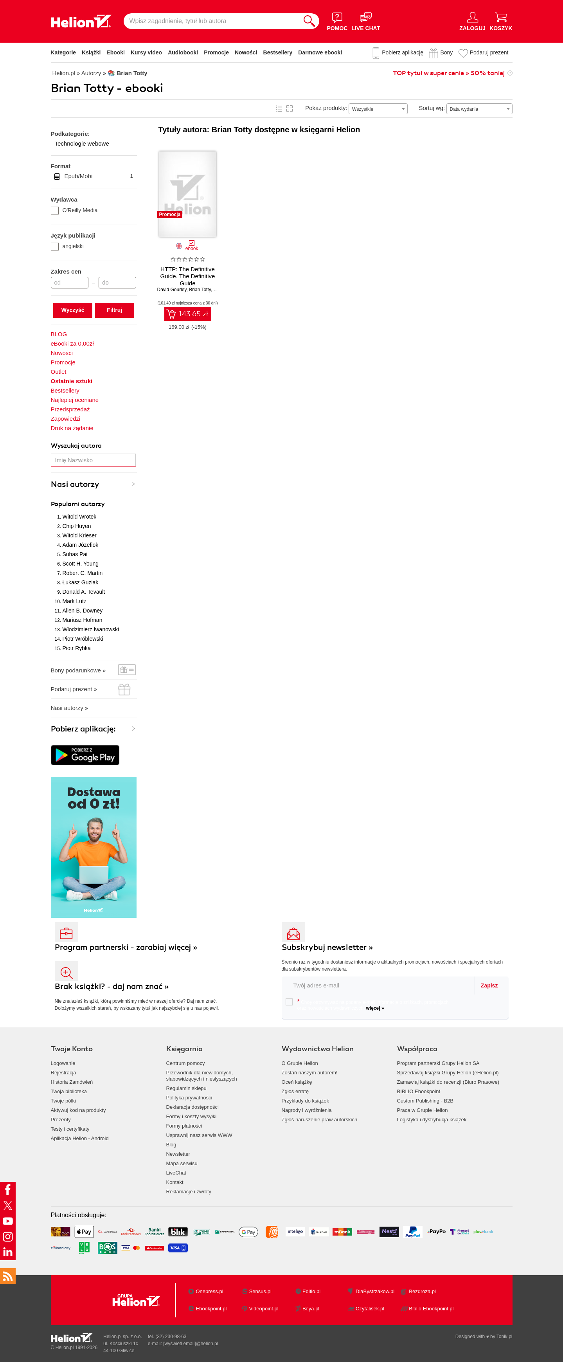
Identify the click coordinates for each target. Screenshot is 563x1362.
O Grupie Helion (300, 1063)
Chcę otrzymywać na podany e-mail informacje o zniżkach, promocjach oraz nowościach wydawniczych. (367, 1004)
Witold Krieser (80, 535)
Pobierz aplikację (402, 52)
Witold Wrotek (80, 516)
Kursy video (146, 52)
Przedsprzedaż (70, 409)
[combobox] (378, 108)
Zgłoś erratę (295, 1091)
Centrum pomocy (185, 1063)
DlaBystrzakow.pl (375, 1291)
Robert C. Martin (83, 573)
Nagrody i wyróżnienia (307, 1110)
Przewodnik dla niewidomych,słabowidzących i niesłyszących (201, 1076)
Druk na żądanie (72, 428)
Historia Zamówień (72, 1082)
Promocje (216, 52)
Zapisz (489, 985)
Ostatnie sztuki (72, 381)
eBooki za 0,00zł (72, 343)
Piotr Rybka (77, 648)
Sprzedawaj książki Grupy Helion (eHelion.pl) (448, 1073)
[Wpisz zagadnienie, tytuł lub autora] (212, 21)
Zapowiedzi (66, 418)
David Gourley (172, 289)
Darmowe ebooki (320, 52)
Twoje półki (63, 1101)
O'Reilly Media (74, 210)
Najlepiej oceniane (75, 399)
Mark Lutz (74, 601)
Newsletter (178, 1154)
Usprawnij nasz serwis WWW (199, 1135)
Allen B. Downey (83, 610)
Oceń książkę (297, 1082)
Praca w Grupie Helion (422, 1110)
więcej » (375, 1008)
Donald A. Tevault (84, 592)
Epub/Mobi (99, 176)
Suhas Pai (75, 554)
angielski (67, 246)
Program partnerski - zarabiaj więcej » (126, 947)
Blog (171, 1145)
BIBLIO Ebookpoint (419, 1091)
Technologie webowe (82, 143)
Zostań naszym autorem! (310, 1073)
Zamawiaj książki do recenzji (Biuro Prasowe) (448, 1082)
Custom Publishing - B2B (425, 1101)
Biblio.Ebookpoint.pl (431, 1309)
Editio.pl (311, 1291)
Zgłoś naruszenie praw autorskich (320, 1119)
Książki (91, 52)
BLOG (59, 334)
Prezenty (61, 1119)
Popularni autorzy (78, 504)
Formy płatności (184, 1126)
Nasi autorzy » (69, 707)
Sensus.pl (260, 1291)
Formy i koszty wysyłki (191, 1116)
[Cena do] (117, 282)
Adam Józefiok (81, 545)
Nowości (246, 52)
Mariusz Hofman (83, 620)
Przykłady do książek (305, 1101)
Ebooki (115, 52)
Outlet (59, 371)
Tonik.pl (504, 1336)
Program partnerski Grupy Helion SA (438, 1063)
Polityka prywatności (189, 1098)
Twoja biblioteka (69, 1091)
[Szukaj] (309, 21)
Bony (446, 52)
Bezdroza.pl (422, 1291)
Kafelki (289, 108)
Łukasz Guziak (81, 582)
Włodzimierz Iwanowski (91, 629)
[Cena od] (69, 282)
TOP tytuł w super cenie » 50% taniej (449, 73)
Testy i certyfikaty (70, 1129)
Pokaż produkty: (326, 107)
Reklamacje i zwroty (189, 1191)
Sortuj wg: (432, 107)
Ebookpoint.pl (211, 1309)
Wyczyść (73, 310)
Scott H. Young (81, 563)
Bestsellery (278, 52)
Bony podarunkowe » (78, 670)
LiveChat (176, 1173)
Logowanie (63, 1063)
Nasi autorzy (75, 484)
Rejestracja (63, 1073)
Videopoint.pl (264, 1309)
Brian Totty (200, 289)
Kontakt (174, 1182)
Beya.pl (310, 1309)
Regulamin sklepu (186, 1088)
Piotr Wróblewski (83, 639)
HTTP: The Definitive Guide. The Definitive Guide (187, 276)
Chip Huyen (77, 526)
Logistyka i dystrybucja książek (432, 1119)
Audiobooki (183, 52)
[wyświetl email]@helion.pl (190, 1343)
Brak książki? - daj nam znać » (112, 986)
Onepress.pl (209, 1291)
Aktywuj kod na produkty (78, 1110)
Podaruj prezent (489, 52)
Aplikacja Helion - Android (80, 1138)
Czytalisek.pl (370, 1309)
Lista (279, 108)
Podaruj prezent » (74, 689)
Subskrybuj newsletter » (327, 947)
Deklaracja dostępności (192, 1107)
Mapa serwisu (182, 1163)
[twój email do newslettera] (378, 985)
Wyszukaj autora (76, 446)
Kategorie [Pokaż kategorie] (63, 52)
